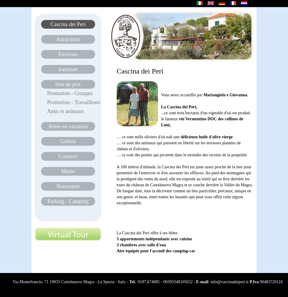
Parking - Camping (68, 201)
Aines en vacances (68, 126)
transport (68, 69)
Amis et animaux (65, 111)
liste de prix (68, 84)
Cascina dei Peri (68, 24)
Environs (68, 54)
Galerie (68, 141)
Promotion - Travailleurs (73, 102)
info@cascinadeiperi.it (230, 282)
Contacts (68, 156)
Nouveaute (68, 186)
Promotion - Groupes (70, 93)
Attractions (68, 39)
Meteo (68, 171)
